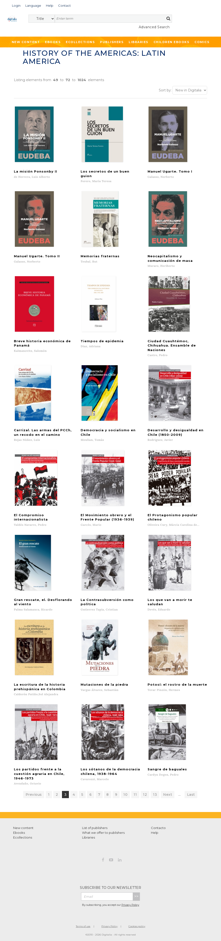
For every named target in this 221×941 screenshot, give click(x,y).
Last (191, 794)
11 (135, 794)
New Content (26, 42)
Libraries (138, 42)
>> (136, 896)
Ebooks (53, 42)
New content (23, 828)
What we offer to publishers (103, 833)
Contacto (158, 828)
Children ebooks (171, 42)
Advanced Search (154, 27)
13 (155, 794)
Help (154, 833)
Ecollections (80, 42)
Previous (34, 794)
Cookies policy (136, 926)
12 (145, 794)
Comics (201, 42)
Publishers (111, 42)
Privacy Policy (130, 904)
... (179, 794)
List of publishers (94, 828)
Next (167, 794)
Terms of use (83, 926)
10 (125, 794)
